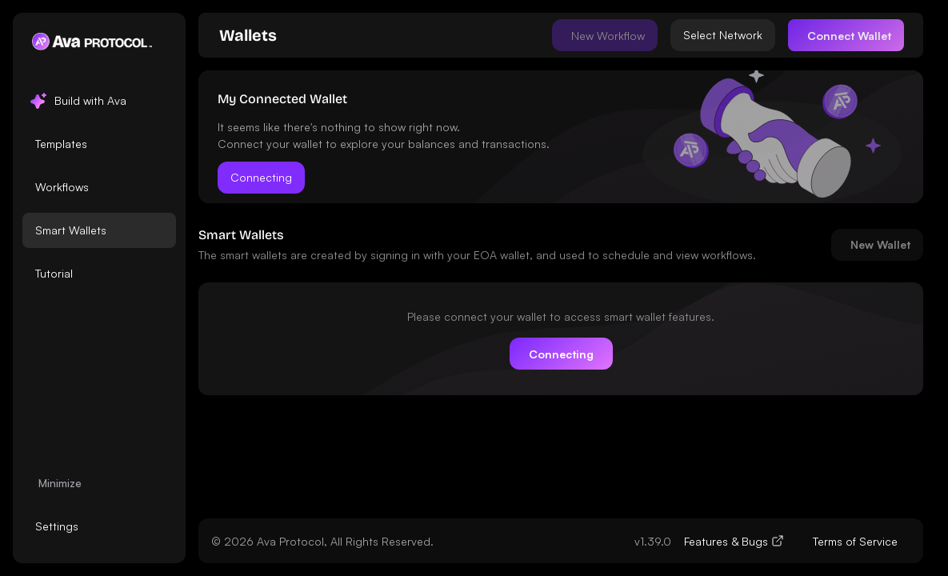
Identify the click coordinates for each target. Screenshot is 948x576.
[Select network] (722, 35)
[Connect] (846, 35)
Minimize (60, 483)
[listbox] (99, 187)
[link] (248, 35)
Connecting (261, 177)
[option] (99, 100)
